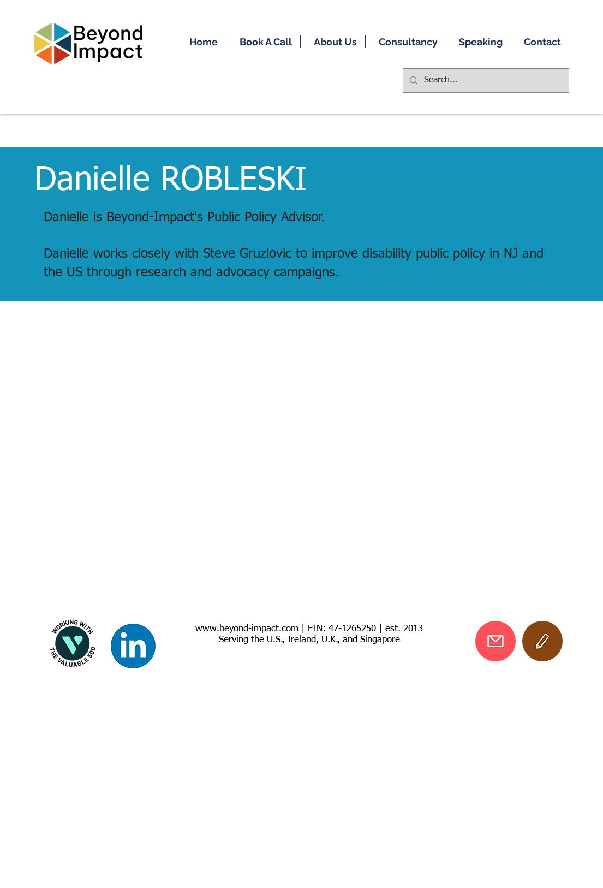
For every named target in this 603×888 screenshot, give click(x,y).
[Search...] (485, 80)
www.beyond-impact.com (246, 629)
